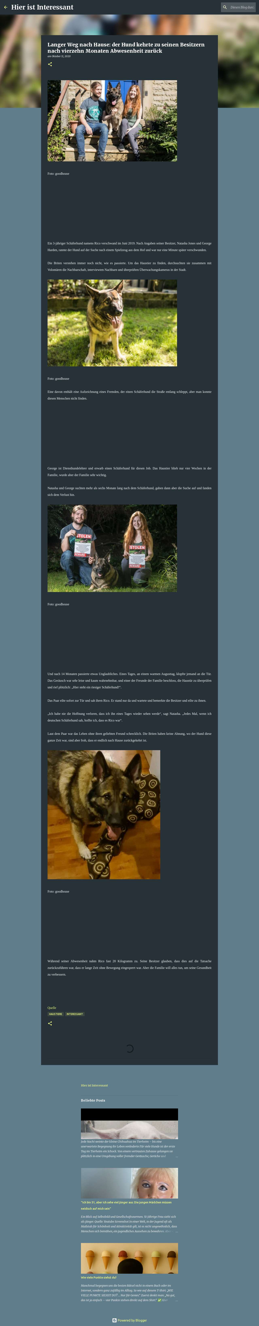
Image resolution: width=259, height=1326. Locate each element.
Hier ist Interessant (42, 7)
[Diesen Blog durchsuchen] (234, 7)
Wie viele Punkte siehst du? (99, 1277)
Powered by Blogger (129, 1320)
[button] (50, 64)
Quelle (52, 1007)
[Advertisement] (129, 205)
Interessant (75, 1014)
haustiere (55, 1014)
